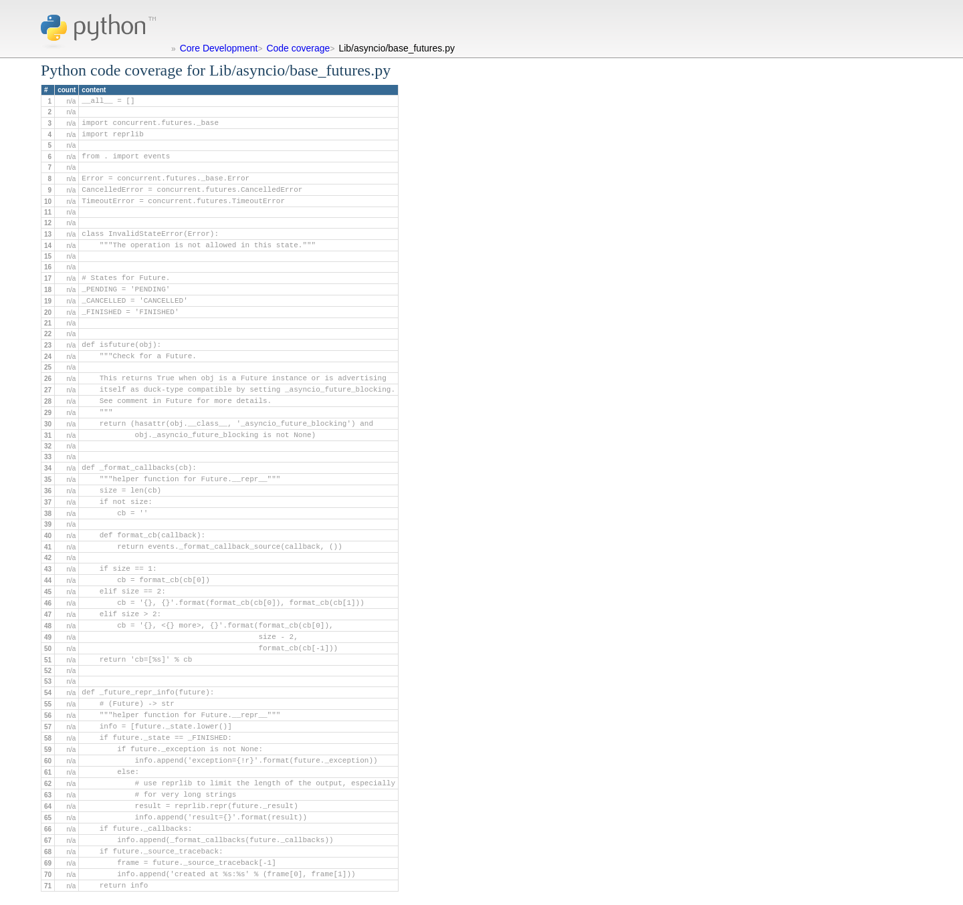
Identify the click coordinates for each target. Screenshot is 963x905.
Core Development (219, 48)
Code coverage (298, 48)
